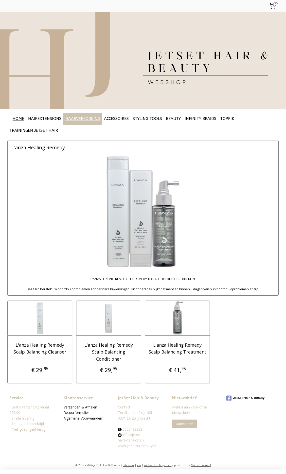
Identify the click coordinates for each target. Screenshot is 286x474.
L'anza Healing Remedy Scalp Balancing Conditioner (108, 352)
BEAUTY (173, 118)
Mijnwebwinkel (201, 465)
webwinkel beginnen (158, 465)
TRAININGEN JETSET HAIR (33, 130)
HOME (18, 118)
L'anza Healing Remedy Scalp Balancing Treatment (177, 348)
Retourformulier (76, 412)
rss (139, 465)
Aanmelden (184, 424)
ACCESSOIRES (116, 118)
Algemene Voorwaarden (83, 418)
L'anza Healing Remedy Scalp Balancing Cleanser (39, 348)
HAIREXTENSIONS (44, 118)
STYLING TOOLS (147, 118)
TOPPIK (227, 118)
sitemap (128, 465)
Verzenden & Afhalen (80, 407)
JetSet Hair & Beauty (245, 398)
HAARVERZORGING (82, 118)
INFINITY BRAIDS (200, 118)
